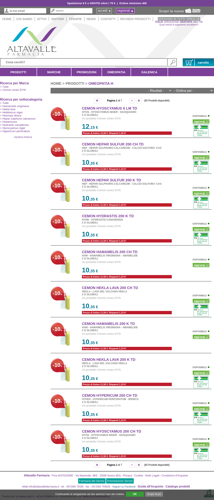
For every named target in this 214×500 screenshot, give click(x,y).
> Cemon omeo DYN (13, 89)
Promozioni (86, 72)
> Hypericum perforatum (15, 131)
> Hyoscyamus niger (12, 128)
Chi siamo (24, 19)
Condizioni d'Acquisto (175, 475)
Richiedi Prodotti (135, 19)
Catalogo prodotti (178, 486)
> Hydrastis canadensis (14, 124)
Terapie (75, 19)
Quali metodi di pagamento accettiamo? (179, 24)
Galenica (149, 72)
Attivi (42, 19)
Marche (54, 72)
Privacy (127, 475)
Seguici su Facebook (123, 486)
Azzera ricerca (23, 137)
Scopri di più (154, 494)
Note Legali (152, 475)
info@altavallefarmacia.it (44, 486)
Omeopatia (116, 72)
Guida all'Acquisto (150, 486)
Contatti (108, 19)
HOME (6, 19)
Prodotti (18, 72)
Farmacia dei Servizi (91, 480)
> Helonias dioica (10, 115)
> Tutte (4, 86)
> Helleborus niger (11, 112)
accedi (102, 10)
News (91, 19)
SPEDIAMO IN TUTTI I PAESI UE (179, 18)
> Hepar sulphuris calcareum (18, 118)
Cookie (138, 475)
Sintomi (57, 19)
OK (135, 494)
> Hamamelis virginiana (14, 106)
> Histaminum (8, 121)
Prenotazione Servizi (120, 480)
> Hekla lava (7, 109)
